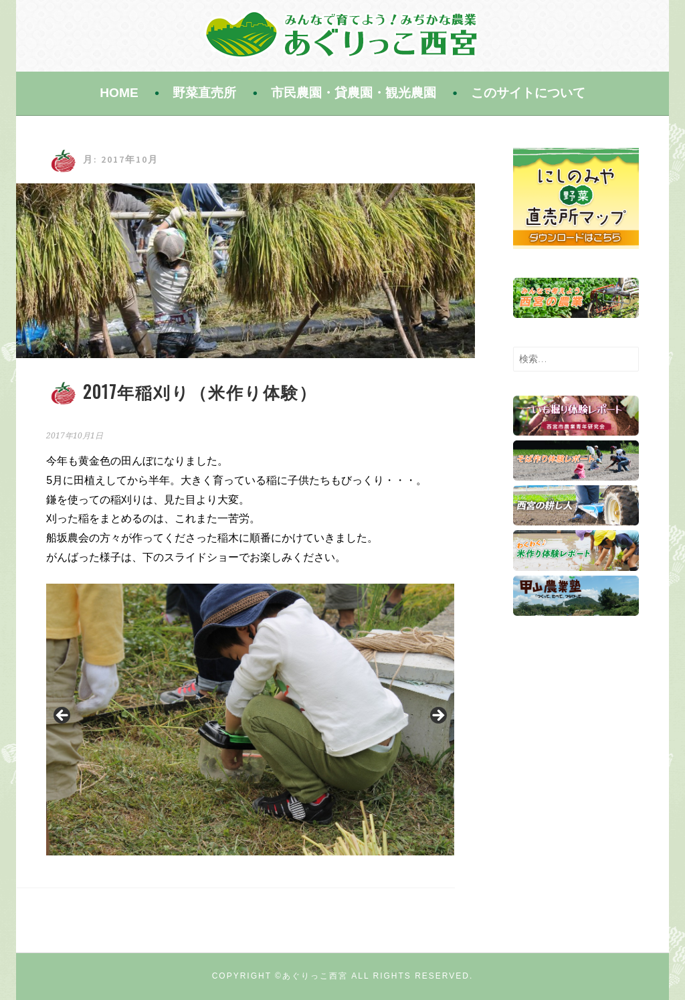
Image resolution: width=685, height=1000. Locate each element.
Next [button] (437, 716)
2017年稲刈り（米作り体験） (200, 391)
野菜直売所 (204, 93)
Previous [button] (63, 716)
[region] (250, 719)
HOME (119, 93)
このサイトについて (528, 93)
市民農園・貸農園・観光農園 (353, 93)
